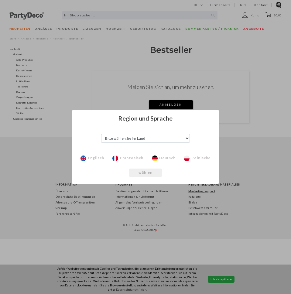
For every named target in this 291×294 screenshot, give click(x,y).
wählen (146, 172)
